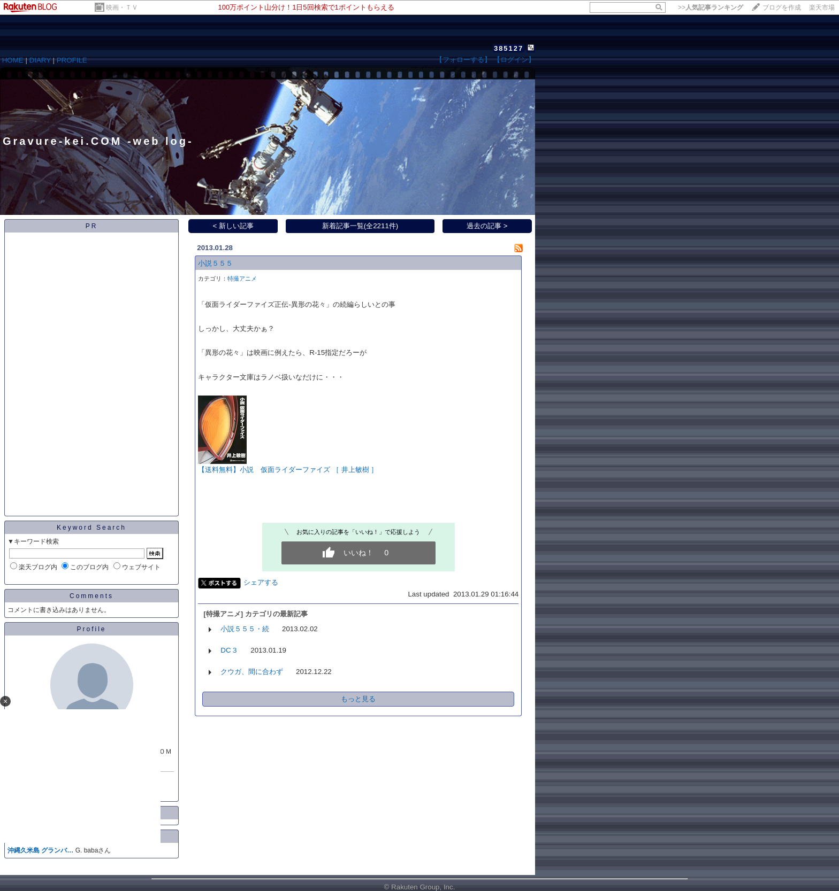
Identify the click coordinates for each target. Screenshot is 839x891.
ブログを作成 (781, 7)
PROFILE (72, 60)
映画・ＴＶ (122, 7)
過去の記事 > (487, 226)
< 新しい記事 (233, 226)
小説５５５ (215, 263)
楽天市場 (822, 7)
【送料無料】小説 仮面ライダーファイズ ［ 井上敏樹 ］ (288, 470)
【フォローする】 (463, 60)
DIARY (40, 60)
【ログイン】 (514, 60)
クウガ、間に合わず (251, 672)
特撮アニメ (242, 278)
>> (710, 7)
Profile (91, 629)
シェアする (260, 582)
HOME (13, 60)
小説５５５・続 (244, 629)
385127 (508, 48)
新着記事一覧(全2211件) (360, 226)
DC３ (229, 650)
